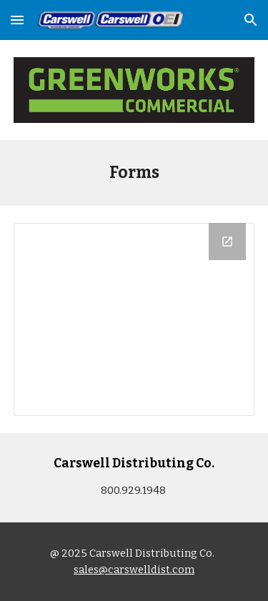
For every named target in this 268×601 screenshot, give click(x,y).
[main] (134, 173)
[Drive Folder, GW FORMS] (134, 319)
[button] (17, 19)
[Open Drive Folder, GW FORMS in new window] (227, 241)
